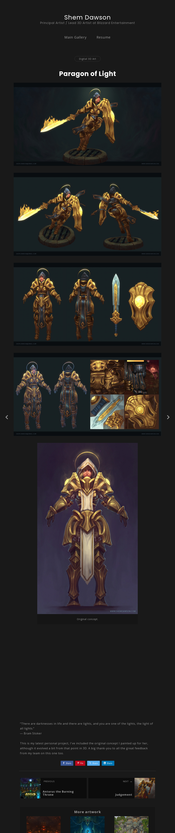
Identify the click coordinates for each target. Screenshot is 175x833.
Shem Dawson (87, 17)
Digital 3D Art (87, 58)
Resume (104, 37)
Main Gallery (75, 37)
